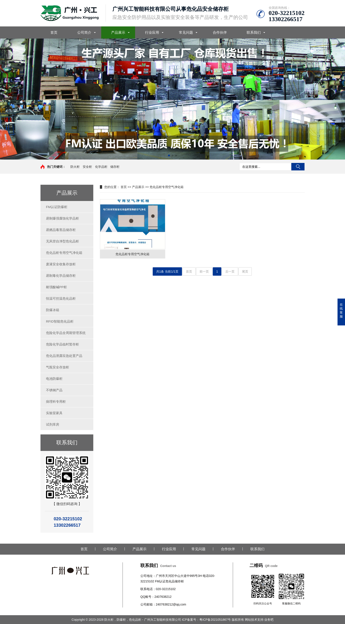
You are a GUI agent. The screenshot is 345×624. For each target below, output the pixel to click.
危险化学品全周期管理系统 (66, 333)
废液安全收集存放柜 (61, 264)
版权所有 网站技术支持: (248, 619)
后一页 (230, 271)
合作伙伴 (220, 32)
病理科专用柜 (56, 401)
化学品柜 (101, 166)
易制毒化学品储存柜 (61, 275)
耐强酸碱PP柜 (56, 287)
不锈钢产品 (54, 390)
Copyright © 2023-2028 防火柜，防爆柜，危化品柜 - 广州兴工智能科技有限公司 (127, 619)
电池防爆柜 (54, 378)
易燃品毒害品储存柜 (61, 230)
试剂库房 (52, 424)
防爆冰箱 (52, 310)
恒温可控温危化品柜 (61, 298)
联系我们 (254, 32)
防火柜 (75, 166)
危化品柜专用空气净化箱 (64, 253)
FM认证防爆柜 (56, 207)
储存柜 (114, 166)
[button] (169, 155)
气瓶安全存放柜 (57, 367)
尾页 (245, 271)
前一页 (204, 271)
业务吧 (268, 619)
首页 (53, 32)
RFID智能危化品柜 (59, 321)
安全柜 (87, 166)
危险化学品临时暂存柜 (62, 344)
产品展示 (118, 32)
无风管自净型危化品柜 (62, 241)
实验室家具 (54, 413)
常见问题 (186, 32)
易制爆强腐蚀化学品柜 (62, 218)
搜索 (298, 166)
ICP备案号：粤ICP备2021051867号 (206, 619)
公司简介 (84, 32)
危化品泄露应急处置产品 (64, 356)
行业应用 (152, 32)
